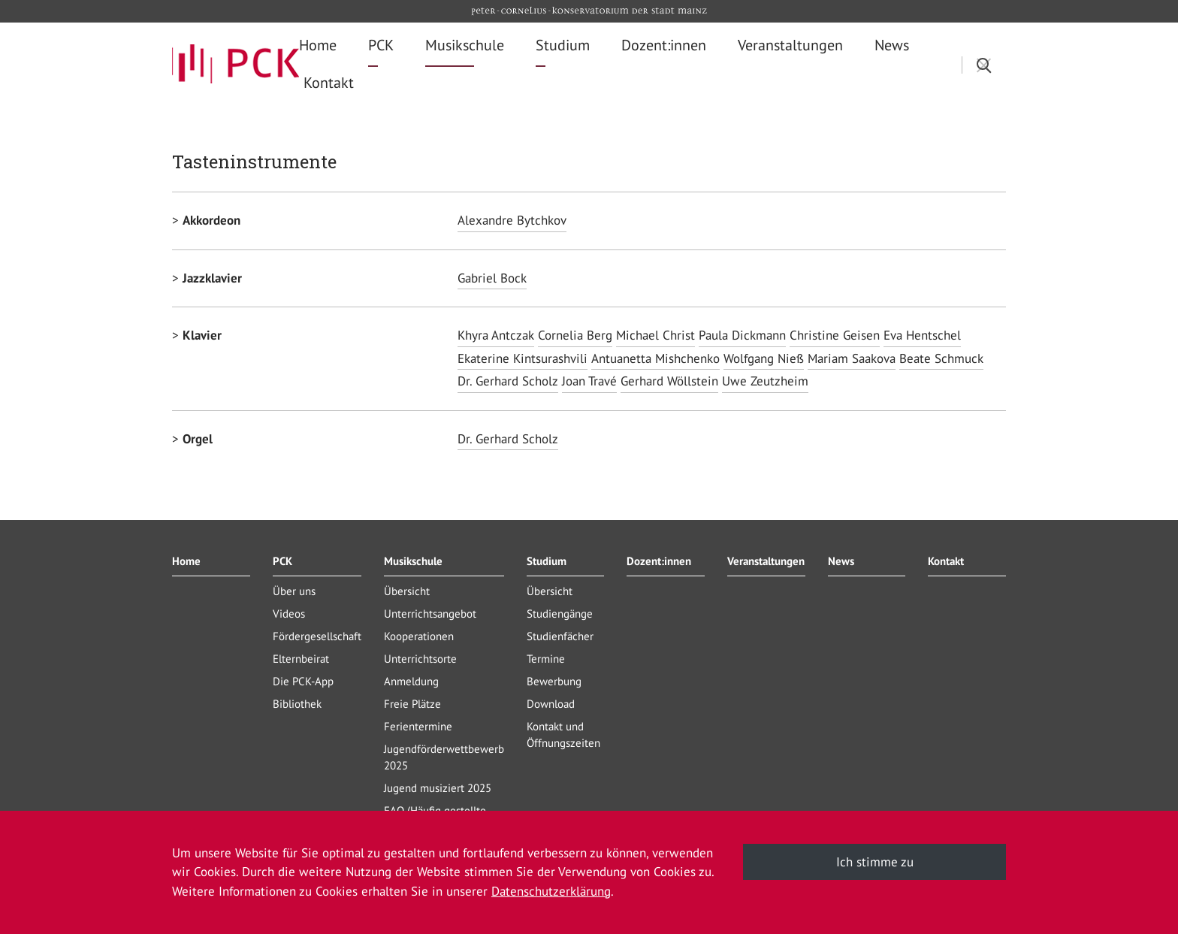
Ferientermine (418, 726)
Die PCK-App (303, 681)
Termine (546, 658)
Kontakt (946, 561)
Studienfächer (560, 636)
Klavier (202, 335)
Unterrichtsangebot (430, 613)
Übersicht (407, 591)
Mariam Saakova (852, 358)
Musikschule (413, 561)
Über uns (294, 591)
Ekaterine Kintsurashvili (522, 358)
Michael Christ (655, 335)
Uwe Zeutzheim (765, 381)
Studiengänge (560, 613)
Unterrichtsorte (420, 658)
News (841, 561)
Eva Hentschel (922, 335)
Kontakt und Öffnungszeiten (563, 734)
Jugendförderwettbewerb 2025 (444, 757)
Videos (289, 613)
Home (186, 561)
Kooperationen (419, 636)
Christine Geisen (835, 335)
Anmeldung (411, 681)
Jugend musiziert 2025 (437, 788)
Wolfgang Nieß (763, 358)
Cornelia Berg (575, 335)
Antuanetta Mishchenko (655, 358)
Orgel (198, 439)
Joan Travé (589, 381)
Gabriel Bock (492, 278)
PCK (282, 561)
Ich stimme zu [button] (875, 862)
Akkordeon (211, 220)
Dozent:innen (659, 561)
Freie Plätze (412, 704)
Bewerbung (554, 681)
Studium (546, 561)
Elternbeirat (301, 658)
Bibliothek (297, 704)
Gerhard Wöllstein (669, 381)
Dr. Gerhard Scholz (508, 381)
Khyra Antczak (496, 335)
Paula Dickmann (742, 335)
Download (551, 704)
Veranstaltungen (766, 561)
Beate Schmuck (941, 358)
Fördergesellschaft (317, 636)
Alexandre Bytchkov (512, 220)
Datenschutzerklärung (551, 891)
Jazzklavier (212, 278)
